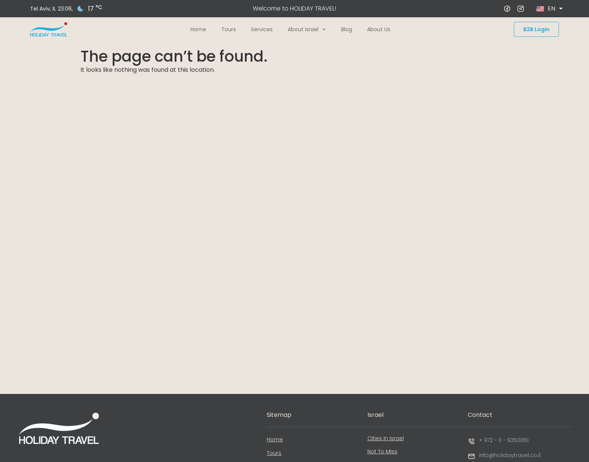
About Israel (307, 29)
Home (198, 29)
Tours (228, 29)
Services (262, 29)
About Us (378, 29)
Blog (346, 29)
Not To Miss (382, 451)
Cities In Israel (385, 438)
